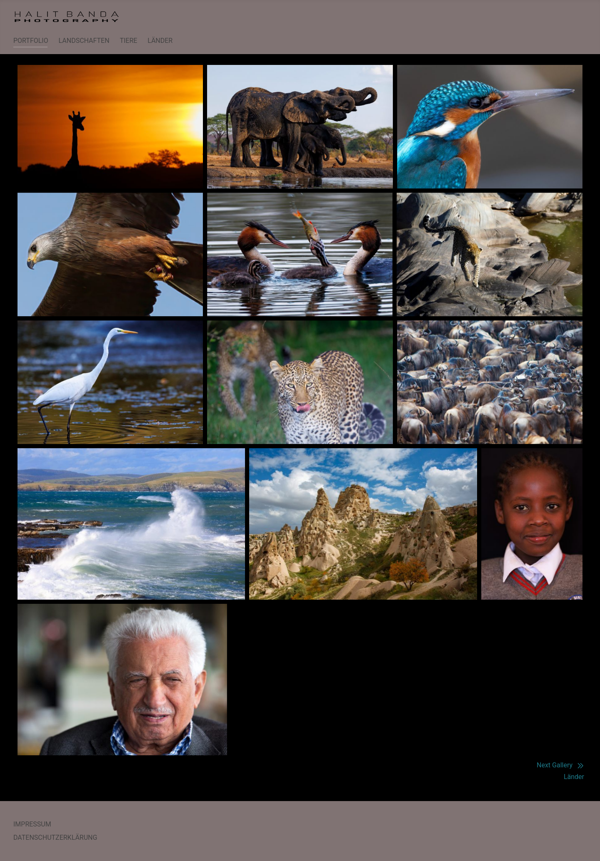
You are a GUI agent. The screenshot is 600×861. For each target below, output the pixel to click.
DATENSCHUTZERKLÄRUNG (55, 837)
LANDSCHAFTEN (84, 41)
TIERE (128, 41)
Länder (574, 777)
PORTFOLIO (30, 41)
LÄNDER (160, 41)
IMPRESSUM (32, 824)
